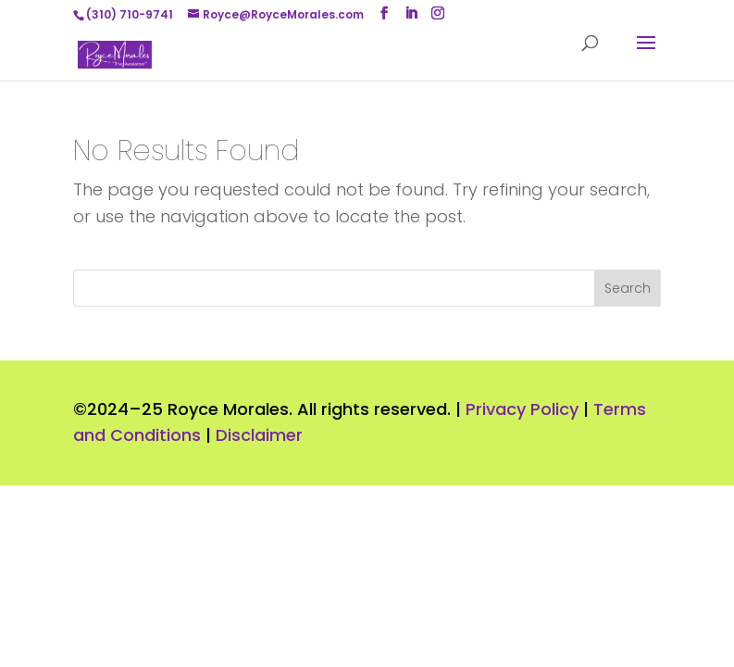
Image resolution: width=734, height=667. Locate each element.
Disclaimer (259, 435)
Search (627, 288)
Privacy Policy (522, 409)
